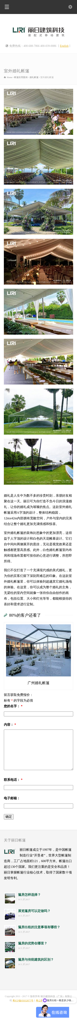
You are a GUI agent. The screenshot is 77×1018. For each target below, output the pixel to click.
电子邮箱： (12, 798)
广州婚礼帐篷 (38, 683)
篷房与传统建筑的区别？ (36, 959)
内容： (10, 724)
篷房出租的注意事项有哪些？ (39, 927)
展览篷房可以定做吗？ (34, 911)
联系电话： (13, 779)
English (64, 45)
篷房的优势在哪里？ (32, 943)
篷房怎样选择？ (29, 894)
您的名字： (13, 706)
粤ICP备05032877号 (23, 1000)
